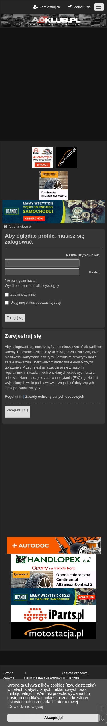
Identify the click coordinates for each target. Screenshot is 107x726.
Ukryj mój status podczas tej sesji (33, 303)
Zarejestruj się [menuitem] (46, 7)
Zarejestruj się (17, 410)
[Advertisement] (53, 84)
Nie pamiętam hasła (20, 281)
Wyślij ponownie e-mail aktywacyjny (32, 286)
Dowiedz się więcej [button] (25, 706)
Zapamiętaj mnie (20, 295)
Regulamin (13, 397)
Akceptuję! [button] (53, 717)
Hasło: (94, 272)
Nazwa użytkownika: (82, 255)
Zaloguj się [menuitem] (79, 7)
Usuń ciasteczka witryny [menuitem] (42, 678)
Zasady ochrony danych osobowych (54, 397)
